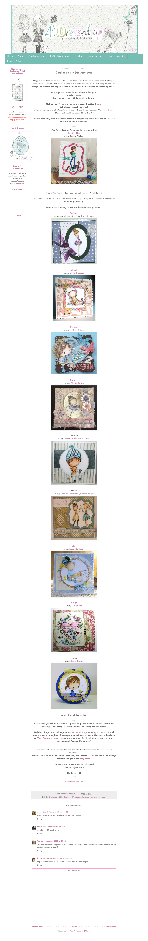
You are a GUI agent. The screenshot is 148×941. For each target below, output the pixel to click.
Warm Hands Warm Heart (77, 438)
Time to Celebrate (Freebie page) (77, 494)
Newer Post (37, 927)
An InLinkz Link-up (74, 782)
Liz (74, 546)
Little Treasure (77, 273)
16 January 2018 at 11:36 (55, 827)
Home (10, 56)
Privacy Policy (14, 61)
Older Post (111, 927)
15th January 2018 (56, 797)
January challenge (82, 797)
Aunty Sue (41, 812)
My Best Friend (76, 330)
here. (99, 104)
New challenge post (98, 797)
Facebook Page (79, 732)
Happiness (77, 605)
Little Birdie (77, 661)
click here (20, 184)
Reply (39, 819)
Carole (73, 380)
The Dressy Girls (116, 56)
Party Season (87, 216)
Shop (21, 56)
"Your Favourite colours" (48, 738)
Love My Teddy (77, 549)
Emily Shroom (43, 858)
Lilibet (73, 270)
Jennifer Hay (74, 133)
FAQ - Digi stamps (60, 56)
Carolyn (73, 602)
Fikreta (40, 827)
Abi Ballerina (77, 383)
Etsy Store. (85, 759)
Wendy (40, 841)
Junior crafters (95, 56)
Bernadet (74, 327)
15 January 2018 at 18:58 (57, 812)
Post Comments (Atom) (80, 931)
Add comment (74, 871)
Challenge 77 (69, 797)
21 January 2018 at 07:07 (61, 858)
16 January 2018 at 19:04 (55, 841)
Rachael (74, 213)
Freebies (78, 56)
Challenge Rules (36, 56)
